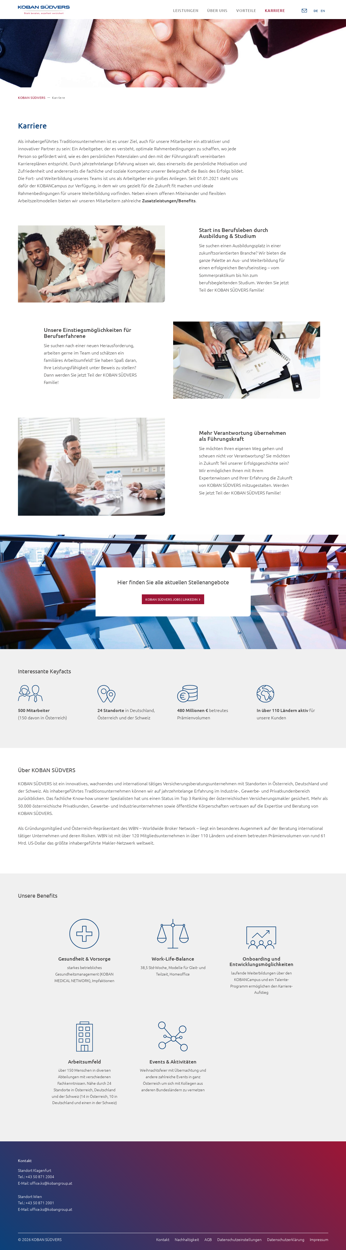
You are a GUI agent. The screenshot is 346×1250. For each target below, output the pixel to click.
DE (316, 10)
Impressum (319, 1238)
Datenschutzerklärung (285, 1238)
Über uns (217, 10)
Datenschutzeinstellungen (239, 1238)
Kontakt (162, 1238)
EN (323, 10)
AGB (208, 1238)
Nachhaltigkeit (187, 1238)
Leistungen (185, 10)
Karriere (275, 10)
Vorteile (246, 10)
